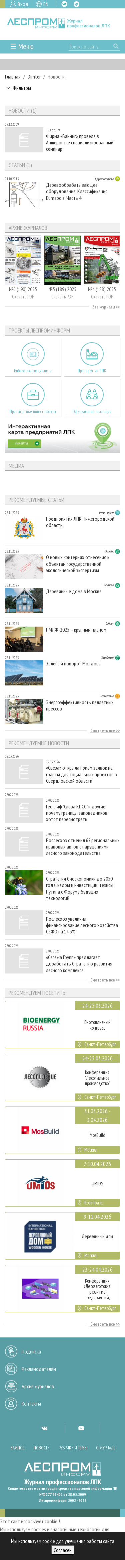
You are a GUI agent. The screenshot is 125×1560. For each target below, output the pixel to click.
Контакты (31, 1403)
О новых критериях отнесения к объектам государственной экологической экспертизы (77, 563)
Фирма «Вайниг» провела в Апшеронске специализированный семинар (79, 142)
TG (76, 4)
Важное (17, 1448)
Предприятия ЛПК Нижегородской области (80, 522)
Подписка (31, 1351)
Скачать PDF (23, 296)
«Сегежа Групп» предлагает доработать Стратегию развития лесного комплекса (79, 963)
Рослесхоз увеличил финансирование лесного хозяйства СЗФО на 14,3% (82, 925)
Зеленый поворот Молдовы (74, 663)
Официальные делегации (92, 411)
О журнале (105, 1448)
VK (64, 4)
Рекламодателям (39, 1369)
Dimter (34, 76)
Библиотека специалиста (33, 371)
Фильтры (22, 88)
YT (81, 1428)
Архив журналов (38, 1386)
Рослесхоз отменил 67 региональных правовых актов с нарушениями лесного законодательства (83, 846)
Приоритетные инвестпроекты (33, 411)
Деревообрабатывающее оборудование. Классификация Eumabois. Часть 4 (77, 191)
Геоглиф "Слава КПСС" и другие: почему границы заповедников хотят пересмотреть (76, 812)
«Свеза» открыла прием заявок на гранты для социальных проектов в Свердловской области (81, 774)
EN (45, 4)
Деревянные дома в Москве (74, 591)
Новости (42, 1448)
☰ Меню (22, 46)
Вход (23, 4)
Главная (13, 76)
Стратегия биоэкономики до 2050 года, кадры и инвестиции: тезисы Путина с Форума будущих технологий (79, 888)
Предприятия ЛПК (92, 371)
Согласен (63, 1550)
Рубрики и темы (73, 1448)
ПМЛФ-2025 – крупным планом (76, 630)
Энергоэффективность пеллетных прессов (80, 705)
